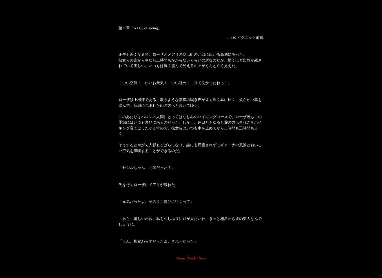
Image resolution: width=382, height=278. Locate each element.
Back (192, 258)
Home (180, 258)
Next (202, 258)
